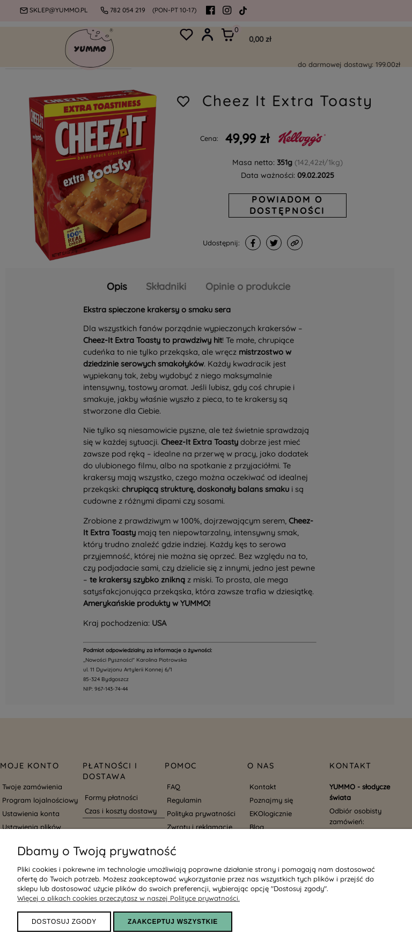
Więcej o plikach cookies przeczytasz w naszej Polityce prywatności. (128, 898)
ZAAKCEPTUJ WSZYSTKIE (173, 921)
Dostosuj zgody (64, 921)
